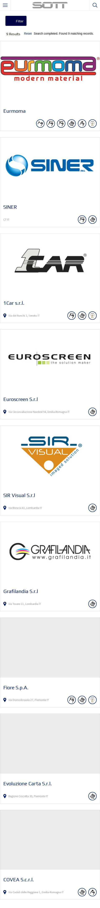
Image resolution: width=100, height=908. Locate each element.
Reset (28, 33)
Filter (20, 21)
